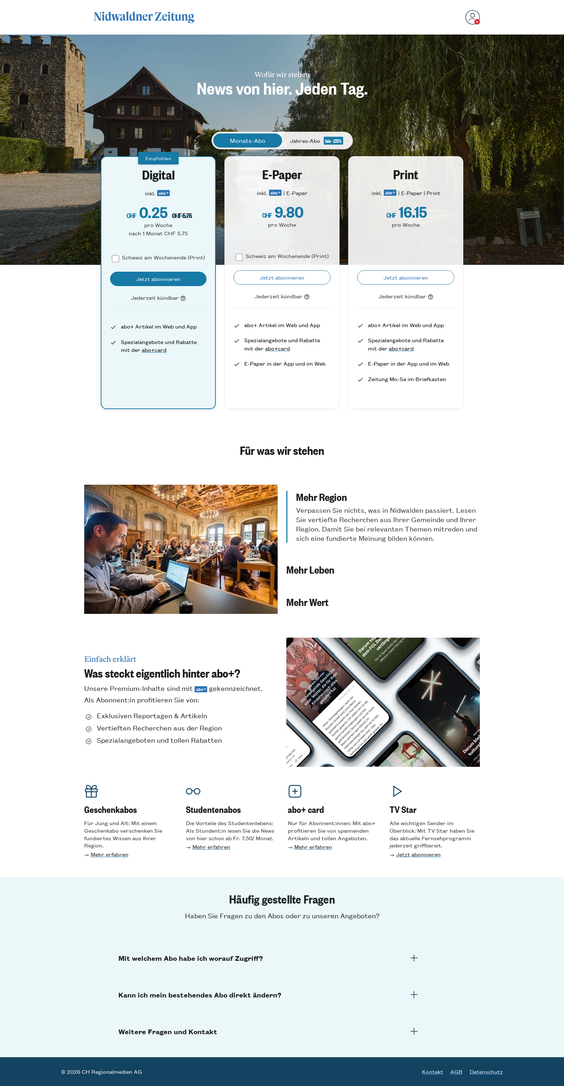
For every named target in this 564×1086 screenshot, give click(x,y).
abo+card (154, 349)
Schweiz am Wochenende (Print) (163, 257)
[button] (383, 516)
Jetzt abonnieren (418, 854)
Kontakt (432, 1071)
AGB (456, 1071)
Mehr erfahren (109, 854)
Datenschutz (486, 1071)
